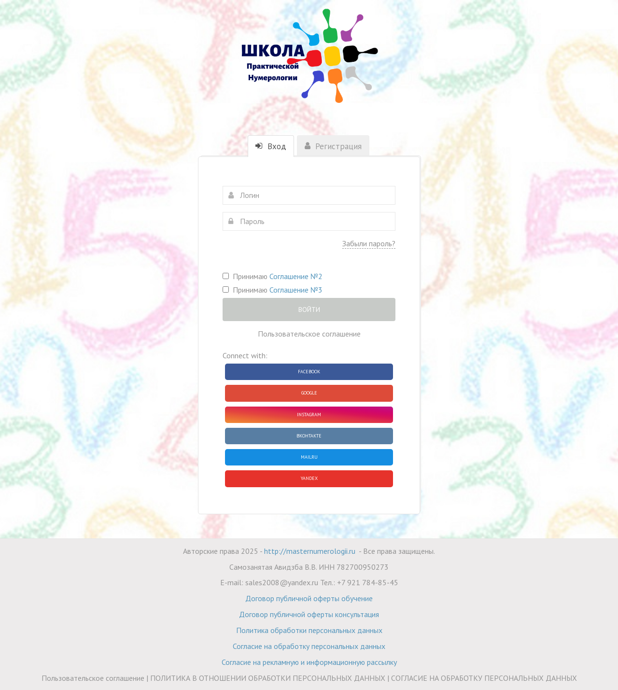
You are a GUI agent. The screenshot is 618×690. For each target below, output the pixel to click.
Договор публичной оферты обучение (309, 598)
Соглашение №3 (296, 290)
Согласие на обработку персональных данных (309, 646)
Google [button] (309, 393)
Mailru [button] (309, 457)
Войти (309, 309)
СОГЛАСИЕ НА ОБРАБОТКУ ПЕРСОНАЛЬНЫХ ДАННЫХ (484, 678)
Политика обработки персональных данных (309, 630)
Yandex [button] (309, 478)
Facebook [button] (309, 371)
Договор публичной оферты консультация (309, 614)
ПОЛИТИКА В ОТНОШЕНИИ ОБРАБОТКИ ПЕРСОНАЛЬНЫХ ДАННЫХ (267, 678)
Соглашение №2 (296, 276)
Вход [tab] (270, 146)
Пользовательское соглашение (309, 333)
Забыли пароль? (368, 243)
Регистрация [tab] (333, 146)
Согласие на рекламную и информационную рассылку (309, 662)
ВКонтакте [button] (309, 436)
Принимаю (273, 276)
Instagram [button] (309, 414)
